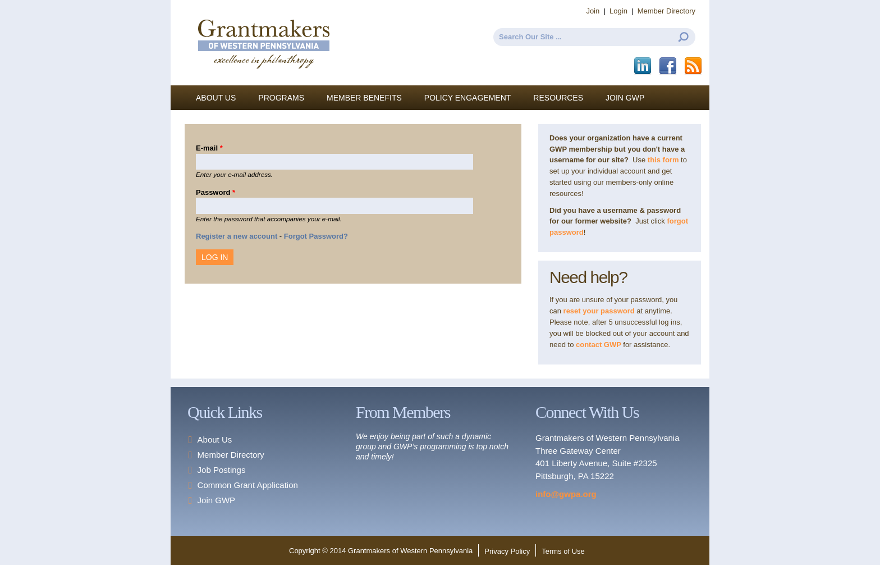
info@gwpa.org (566, 494)
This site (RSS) (694, 66)
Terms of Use (563, 551)
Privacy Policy (507, 551)
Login (618, 11)
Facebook (669, 66)
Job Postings (222, 470)
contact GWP (599, 344)
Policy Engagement (467, 97)
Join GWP (625, 97)
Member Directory (666, 11)
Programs (281, 97)
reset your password (599, 311)
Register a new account (236, 236)
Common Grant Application (248, 485)
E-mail (209, 148)
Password (215, 192)
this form (663, 160)
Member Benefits (364, 97)
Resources (558, 97)
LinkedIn (643, 66)
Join (592, 11)
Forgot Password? (316, 236)
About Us (216, 97)
